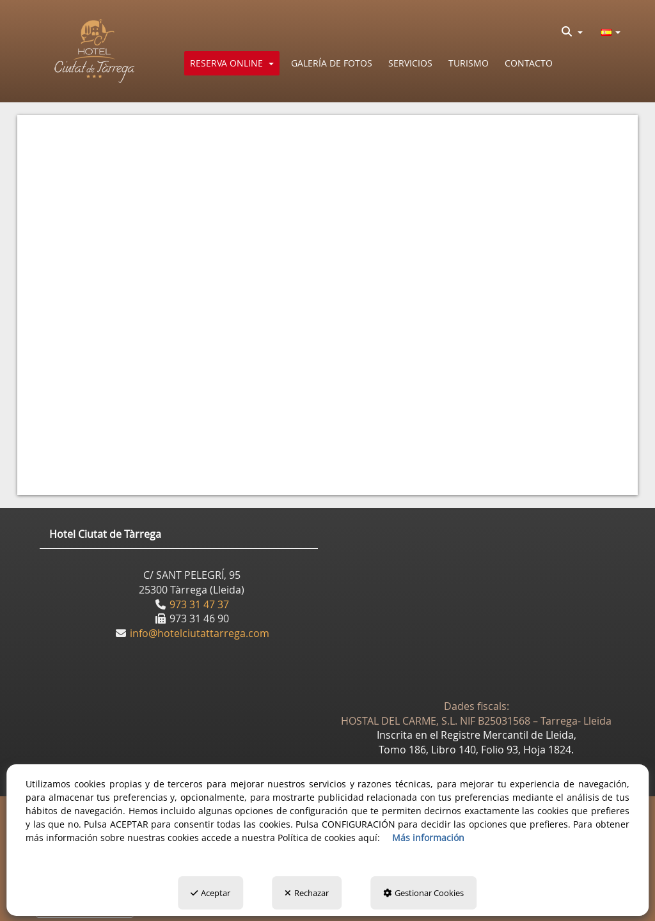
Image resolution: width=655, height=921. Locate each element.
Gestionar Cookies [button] (423, 893)
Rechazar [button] (307, 893)
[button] (95, 51)
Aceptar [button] (210, 893)
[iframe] (327, 298)
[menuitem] (572, 31)
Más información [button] (428, 837)
